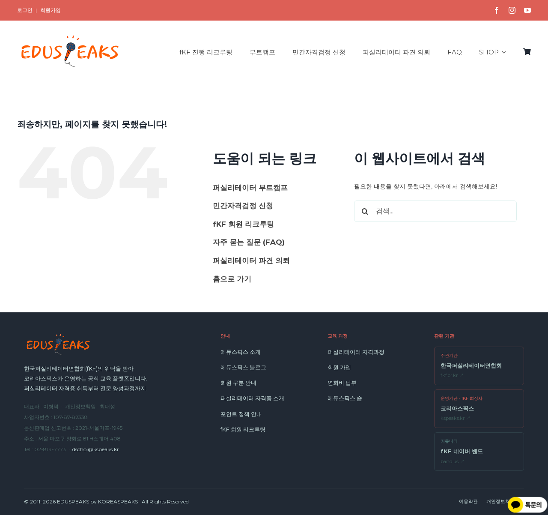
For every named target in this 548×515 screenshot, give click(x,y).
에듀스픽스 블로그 (243, 367)
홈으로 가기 (232, 279)
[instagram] (512, 10)
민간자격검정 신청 (243, 205)
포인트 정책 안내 (241, 413)
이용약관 (468, 501)
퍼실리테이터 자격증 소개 (252, 398)
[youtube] (527, 10)
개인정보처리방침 (505, 501)
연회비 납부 (342, 382)
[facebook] (496, 10)
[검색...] (435, 211)
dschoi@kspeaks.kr (95, 449)
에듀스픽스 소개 (240, 351)
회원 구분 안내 (238, 382)
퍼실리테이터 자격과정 (356, 351)
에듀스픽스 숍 (345, 398)
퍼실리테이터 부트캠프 (250, 187)
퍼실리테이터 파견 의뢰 (251, 260)
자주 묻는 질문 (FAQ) (249, 242)
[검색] (364, 211)
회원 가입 (339, 367)
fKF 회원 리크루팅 (243, 224)
